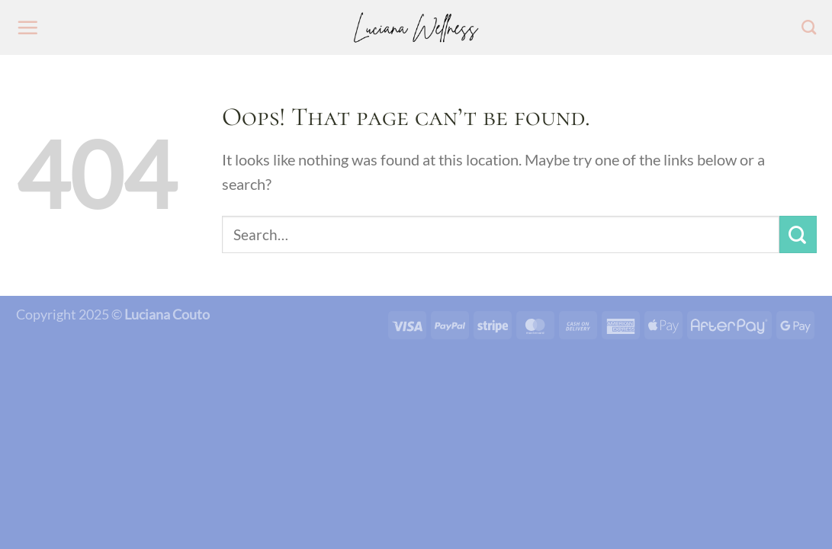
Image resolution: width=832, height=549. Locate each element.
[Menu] (27, 27)
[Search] (808, 27)
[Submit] (798, 234)
